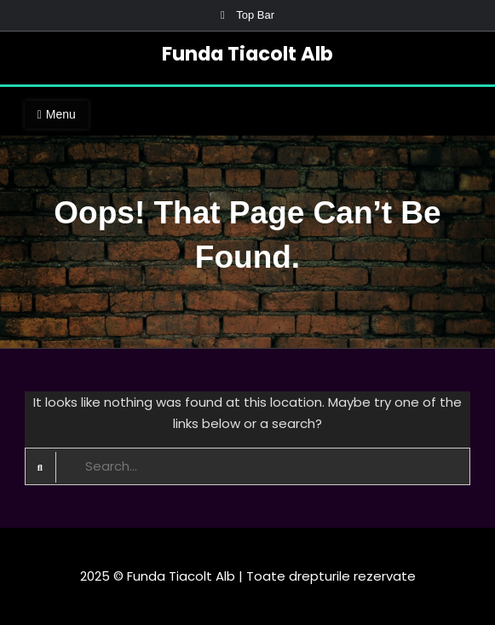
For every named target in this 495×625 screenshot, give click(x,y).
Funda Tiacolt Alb (247, 53)
